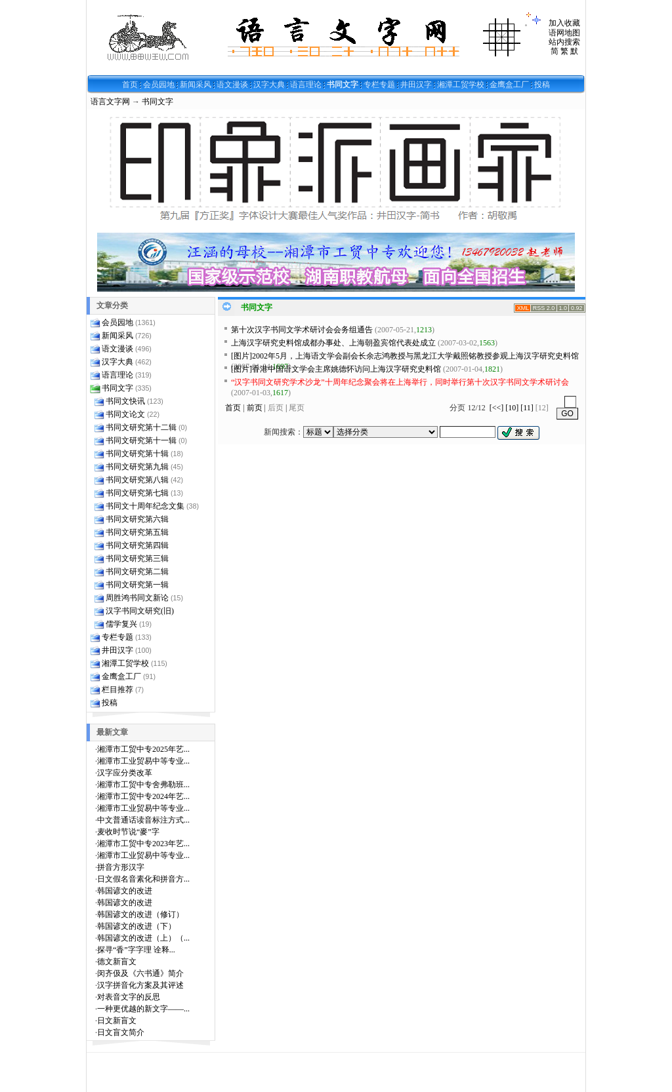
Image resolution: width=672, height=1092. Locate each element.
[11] (527, 407)
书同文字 (342, 84)
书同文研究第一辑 (137, 584)
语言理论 (306, 84)
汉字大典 (269, 84)
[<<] (497, 407)
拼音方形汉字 (120, 867)
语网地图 (564, 32)
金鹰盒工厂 (509, 84)
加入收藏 (564, 23)
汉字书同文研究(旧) (140, 610)
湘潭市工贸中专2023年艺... (143, 843)
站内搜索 (564, 42)
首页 (130, 84)
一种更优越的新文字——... (143, 1008)
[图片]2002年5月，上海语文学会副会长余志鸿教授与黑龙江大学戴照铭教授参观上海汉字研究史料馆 (405, 356)
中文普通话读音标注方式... (143, 820)
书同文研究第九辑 (137, 466)
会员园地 (159, 84)
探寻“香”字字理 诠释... (136, 949)
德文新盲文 (116, 961)
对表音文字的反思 (128, 997)
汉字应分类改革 (124, 772)
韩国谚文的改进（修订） (140, 914)
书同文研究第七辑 (137, 492)
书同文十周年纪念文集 (145, 506)
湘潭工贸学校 (460, 84)
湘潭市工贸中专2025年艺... (143, 749)
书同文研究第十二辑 (141, 427)
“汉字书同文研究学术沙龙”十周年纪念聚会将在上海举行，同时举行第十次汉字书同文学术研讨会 (400, 382)
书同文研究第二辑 (137, 571)
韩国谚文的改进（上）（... (143, 938)
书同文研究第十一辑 (141, 440)
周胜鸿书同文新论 (137, 597)
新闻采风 (195, 84)
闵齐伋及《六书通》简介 (140, 973)
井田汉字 (416, 84)
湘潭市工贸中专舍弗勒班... (143, 784)
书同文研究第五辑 (137, 532)
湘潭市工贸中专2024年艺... (143, 796)
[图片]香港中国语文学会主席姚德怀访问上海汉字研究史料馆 (336, 369)
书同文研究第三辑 (137, 558)
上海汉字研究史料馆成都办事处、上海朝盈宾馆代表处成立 (333, 342)
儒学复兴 (121, 624)
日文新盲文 (116, 1020)
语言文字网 (110, 101)
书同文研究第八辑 (137, 479)
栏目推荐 (117, 689)
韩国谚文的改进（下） (136, 926)
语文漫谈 (232, 84)
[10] (511, 407)
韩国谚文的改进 (124, 890)
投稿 (542, 84)
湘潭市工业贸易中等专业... (143, 761)
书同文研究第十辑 (137, 453)
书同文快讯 (125, 401)
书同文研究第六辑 (137, 519)
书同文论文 (125, 414)
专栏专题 (379, 84)
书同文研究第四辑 (137, 545)
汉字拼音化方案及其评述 (140, 985)
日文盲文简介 (120, 1032)
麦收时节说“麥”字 (128, 831)
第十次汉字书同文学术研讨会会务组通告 (302, 329)
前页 (254, 407)
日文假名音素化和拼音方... (143, 879)
